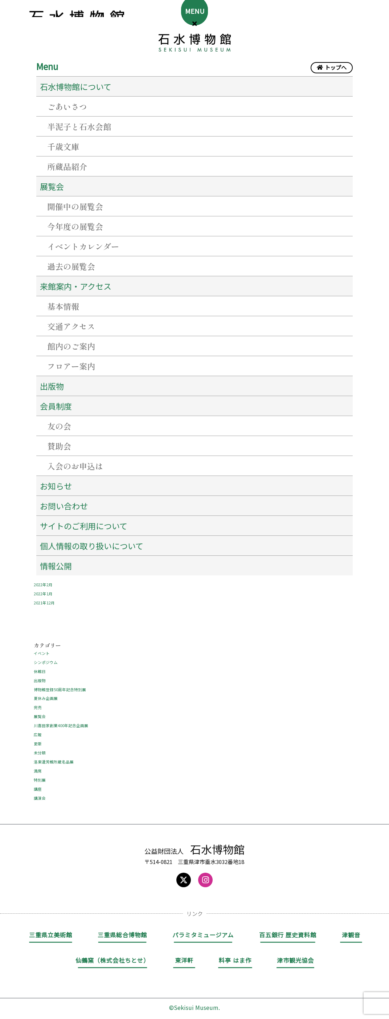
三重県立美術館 (50, 930)
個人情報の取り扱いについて (91, 545)
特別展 (40, 775)
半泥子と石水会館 (79, 126)
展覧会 (52, 186)
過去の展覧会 (71, 266)
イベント (42, 649)
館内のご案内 (71, 346)
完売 (38, 703)
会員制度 (56, 406)
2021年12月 (44, 599)
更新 (38, 739)
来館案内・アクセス (75, 286)
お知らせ (56, 486)
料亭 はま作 (235, 955)
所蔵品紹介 (67, 166)
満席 (38, 766)
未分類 (40, 748)
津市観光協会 (295, 955)
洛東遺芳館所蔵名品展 (54, 757)
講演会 (40, 793)
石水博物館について (75, 86)
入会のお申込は (75, 466)
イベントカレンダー (83, 246)
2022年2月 (43, 581)
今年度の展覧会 (75, 226)
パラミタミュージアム (203, 930)
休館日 (40, 667)
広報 (38, 730)
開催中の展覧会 (75, 206)
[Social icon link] (183, 875)
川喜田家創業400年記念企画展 (61, 721)
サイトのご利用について (83, 525)
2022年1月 (43, 590)
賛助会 (59, 446)
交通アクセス (71, 326)
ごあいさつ (67, 106)
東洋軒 (184, 955)
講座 (38, 784)
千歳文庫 (63, 146)
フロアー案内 (71, 366)
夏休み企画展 (46, 694)
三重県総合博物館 (122, 930)
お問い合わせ (64, 505)
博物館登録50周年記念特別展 (60, 685)
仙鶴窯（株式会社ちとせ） (112, 955)
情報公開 (56, 565)
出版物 (52, 386)
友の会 (59, 426)
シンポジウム (46, 658)
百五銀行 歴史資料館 (287, 930)
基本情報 (63, 306)
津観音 (351, 930)
